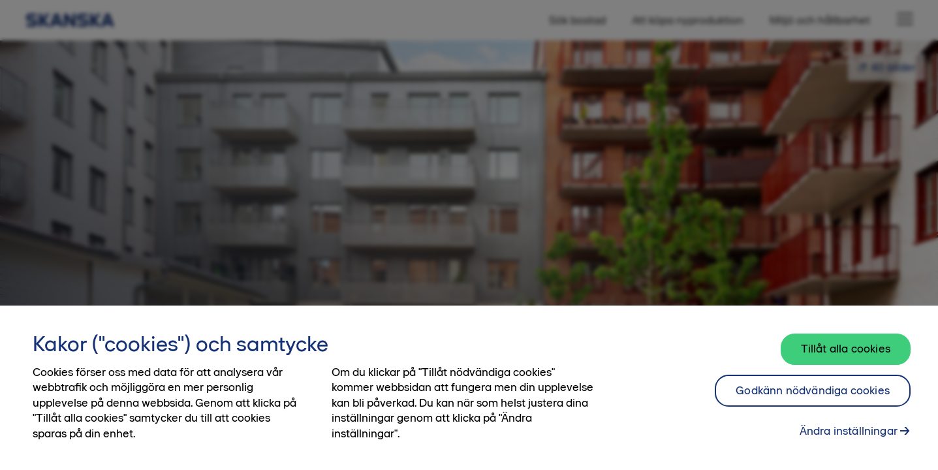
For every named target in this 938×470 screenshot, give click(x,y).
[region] (469, 388)
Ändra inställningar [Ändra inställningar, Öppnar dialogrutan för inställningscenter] (849, 431)
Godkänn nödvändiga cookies (813, 390)
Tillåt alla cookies (845, 348)
